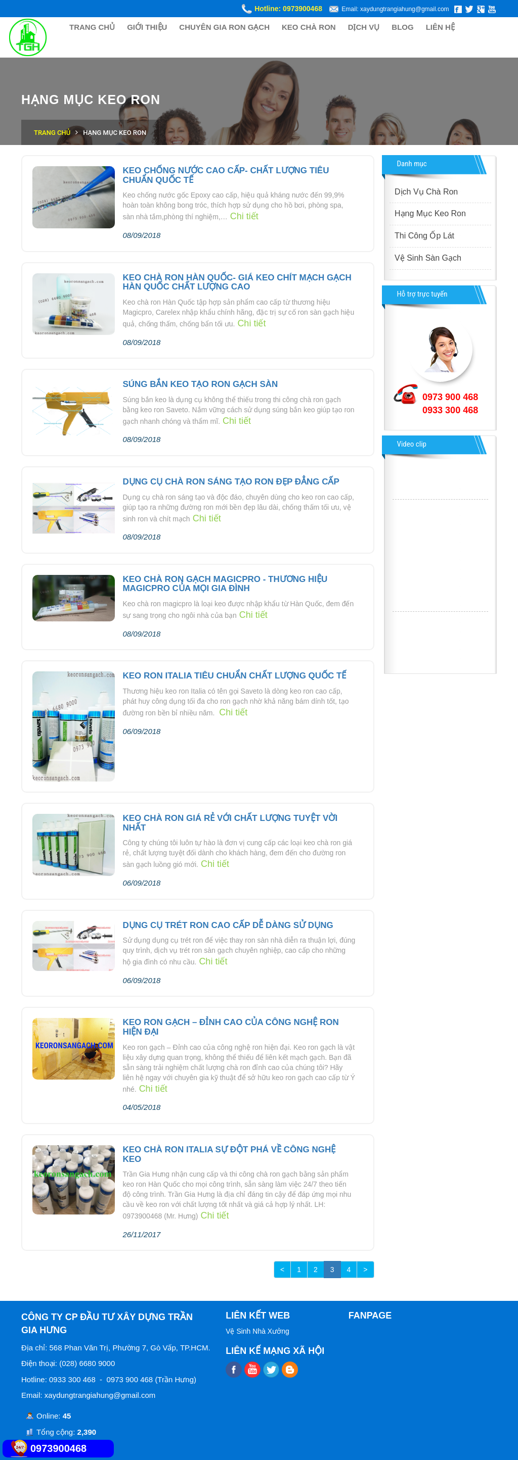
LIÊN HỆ (440, 27)
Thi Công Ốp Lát (424, 235)
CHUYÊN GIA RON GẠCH (224, 27)
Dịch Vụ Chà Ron (426, 191)
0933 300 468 (450, 410)
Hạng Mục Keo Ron (430, 213)
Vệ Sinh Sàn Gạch (428, 258)
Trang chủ (52, 132)
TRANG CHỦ (92, 27)
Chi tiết (244, 216)
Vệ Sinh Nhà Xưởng (257, 1331)
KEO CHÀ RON (309, 27)
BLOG (402, 27)
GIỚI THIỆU (147, 27)
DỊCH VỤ (364, 27)
